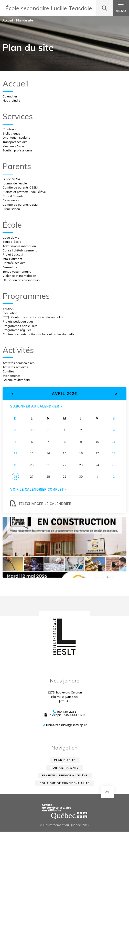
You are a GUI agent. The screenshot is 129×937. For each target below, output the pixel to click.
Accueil (16, 84)
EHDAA (8, 309)
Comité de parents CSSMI (20, 187)
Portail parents (65, 767)
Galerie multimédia (16, 380)
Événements (11, 376)
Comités (8, 371)
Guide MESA (11, 179)
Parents (17, 166)
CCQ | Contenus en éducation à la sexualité (33, 317)
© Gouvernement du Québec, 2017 (64, 825)
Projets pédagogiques (18, 321)
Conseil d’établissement (20, 250)
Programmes (26, 296)
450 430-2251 (66, 711)
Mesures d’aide (13, 146)
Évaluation (10, 313)
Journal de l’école (15, 183)
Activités (18, 350)
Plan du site (64, 760)
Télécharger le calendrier (41, 504)
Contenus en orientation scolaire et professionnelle (38, 334)
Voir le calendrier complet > (38, 489)
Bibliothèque (11, 133)
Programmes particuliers (20, 326)
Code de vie (11, 237)
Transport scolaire (15, 142)
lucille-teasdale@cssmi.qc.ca (66, 725)
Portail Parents (13, 196)
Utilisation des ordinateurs (21, 280)
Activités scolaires (15, 367)
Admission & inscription (19, 246)
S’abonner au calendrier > (36, 406)
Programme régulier (17, 330)
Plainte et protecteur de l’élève (24, 192)
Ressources (11, 200)
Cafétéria (9, 129)
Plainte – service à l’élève (64, 775)
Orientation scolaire (16, 137)
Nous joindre (11, 100)
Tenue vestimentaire (17, 271)
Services (18, 116)
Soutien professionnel (18, 150)
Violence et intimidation (19, 276)
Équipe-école (12, 242)
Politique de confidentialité (64, 783)
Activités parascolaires (19, 363)
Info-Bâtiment (12, 259)
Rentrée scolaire (14, 263)
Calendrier (10, 96)
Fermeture (10, 267)
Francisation (11, 209)
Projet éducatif (13, 254)
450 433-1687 (75, 715)
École (12, 225)
